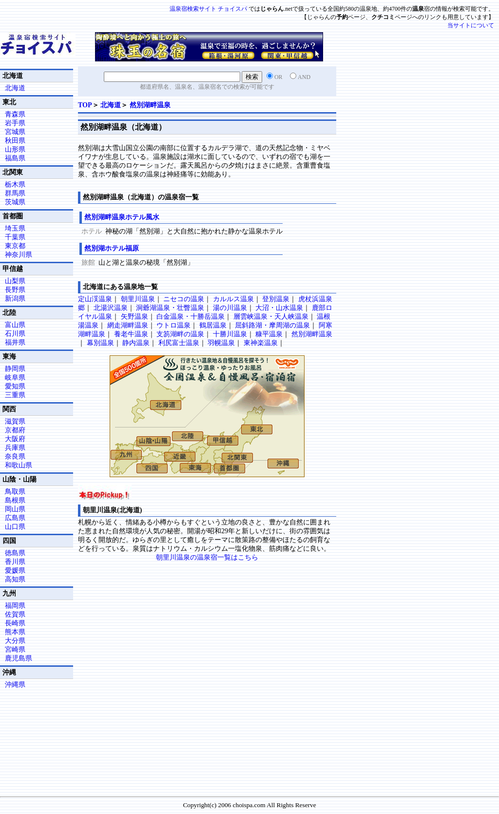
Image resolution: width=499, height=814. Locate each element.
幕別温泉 (100, 343)
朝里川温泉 (138, 299)
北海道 (110, 105)
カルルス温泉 (233, 299)
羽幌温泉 (221, 343)
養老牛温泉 (131, 334)
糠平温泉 (269, 334)
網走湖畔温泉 (127, 325)
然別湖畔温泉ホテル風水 (121, 217)
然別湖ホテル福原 (111, 248)
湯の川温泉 (230, 307)
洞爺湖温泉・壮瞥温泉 (170, 307)
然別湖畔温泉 (150, 105)
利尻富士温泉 (178, 343)
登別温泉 (275, 299)
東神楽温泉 (261, 343)
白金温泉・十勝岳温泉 (190, 316)
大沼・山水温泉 (279, 307)
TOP (85, 105)
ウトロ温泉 (173, 325)
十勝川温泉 (230, 334)
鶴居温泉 (213, 325)
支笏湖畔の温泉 (180, 334)
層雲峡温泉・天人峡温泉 (270, 316)
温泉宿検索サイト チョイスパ (208, 8)
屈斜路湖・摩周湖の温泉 (272, 325)
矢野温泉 (134, 316)
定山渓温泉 (95, 299)
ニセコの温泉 (183, 299)
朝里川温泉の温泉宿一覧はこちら (207, 557)
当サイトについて (470, 25)
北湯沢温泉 (111, 307)
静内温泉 (136, 343)
